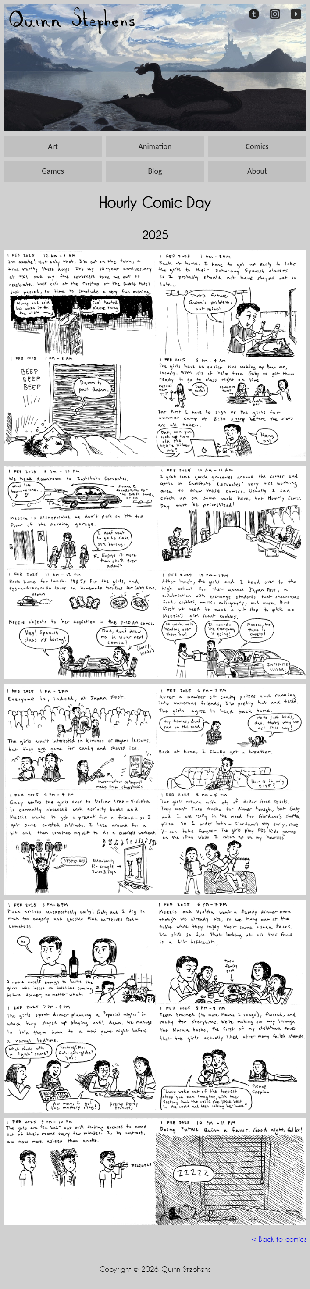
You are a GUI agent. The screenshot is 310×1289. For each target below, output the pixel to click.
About (257, 171)
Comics (257, 146)
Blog (155, 171)
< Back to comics (278, 1239)
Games (53, 171)
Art (53, 146)
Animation (155, 146)
